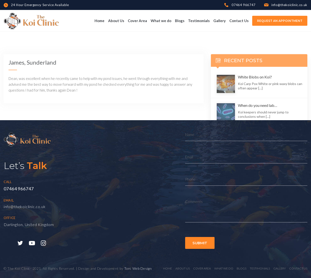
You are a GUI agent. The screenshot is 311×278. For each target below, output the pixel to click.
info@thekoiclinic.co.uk (24, 206)
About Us (116, 20)
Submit (199, 243)
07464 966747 (19, 188)
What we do (161, 20)
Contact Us (239, 20)
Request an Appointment (279, 21)
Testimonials (199, 20)
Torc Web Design (138, 268)
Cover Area (137, 20)
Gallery (219, 20)
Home (99, 20)
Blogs (179, 20)
